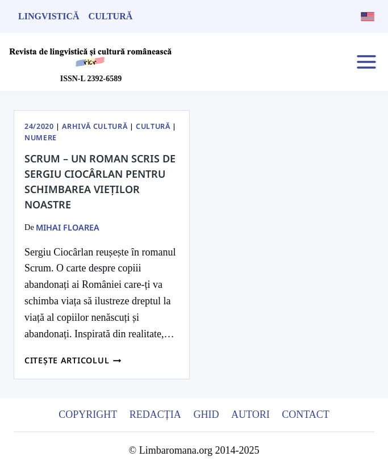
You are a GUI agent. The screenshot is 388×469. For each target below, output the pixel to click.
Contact (305, 414)
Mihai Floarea (67, 227)
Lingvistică (49, 16)
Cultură (111, 16)
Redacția (155, 414)
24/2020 (38, 126)
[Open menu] (366, 61)
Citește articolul (73, 360)
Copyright (88, 414)
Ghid (206, 414)
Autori (250, 414)
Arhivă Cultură (94, 126)
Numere (40, 138)
